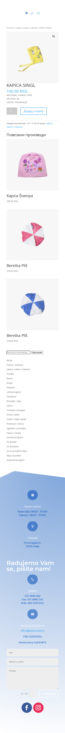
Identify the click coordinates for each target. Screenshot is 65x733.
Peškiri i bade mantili (16, 419)
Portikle (10, 373)
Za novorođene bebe (17, 451)
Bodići (9, 383)
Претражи (37, 352)
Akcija (9, 360)
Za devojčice (13, 446)
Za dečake (12, 441)
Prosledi (49, 693)
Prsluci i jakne (13, 414)
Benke (10, 378)
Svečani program (15, 437)
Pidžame (11, 387)
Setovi (9, 405)
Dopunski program (16, 460)
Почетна (11, 27)
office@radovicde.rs (32, 630)
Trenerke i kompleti (16, 410)
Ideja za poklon (14, 455)
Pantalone (11, 396)
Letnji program (14, 392)
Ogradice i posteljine (16, 428)
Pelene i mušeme (15, 364)
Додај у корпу (33, 111)
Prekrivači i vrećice (15, 423)
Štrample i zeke (14, 401)
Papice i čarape (14, 432)
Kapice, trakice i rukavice (27, 27)
